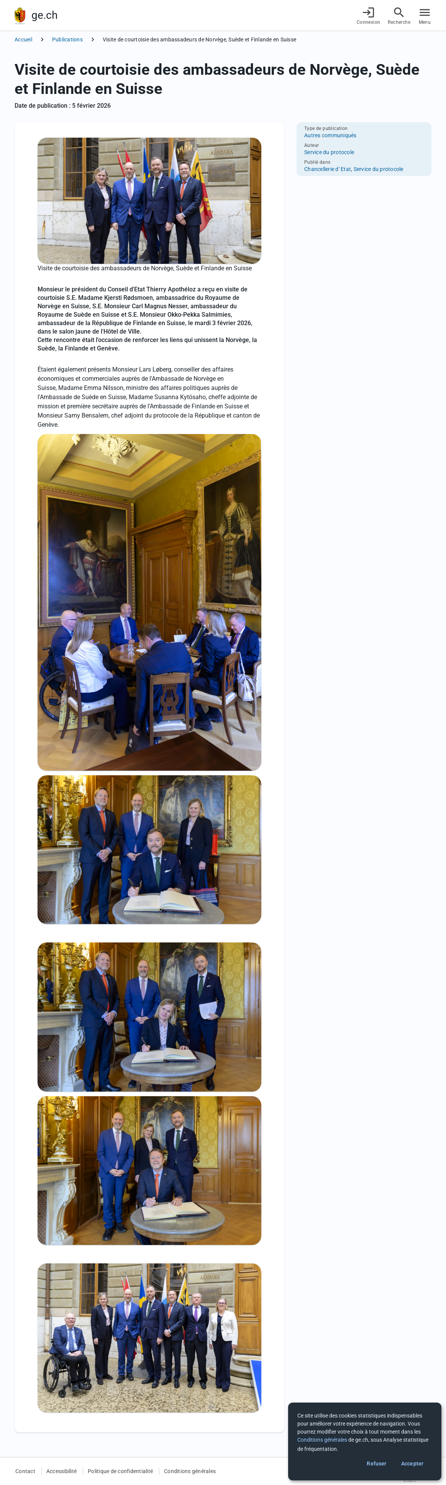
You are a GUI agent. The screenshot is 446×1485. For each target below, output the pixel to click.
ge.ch (44, 15)
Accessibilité (61, 1471)
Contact (25, 1471)
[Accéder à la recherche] (399, 15)
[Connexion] (368, 15)
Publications (67, 39)
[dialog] (364, 1441)
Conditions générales (190, 1471)
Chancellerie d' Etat (327, 169)
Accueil (23, 39)
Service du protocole (329, 152)
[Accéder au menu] (424, 15)
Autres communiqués (330, 135)
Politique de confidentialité (120, 1471)
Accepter (412, 1463)
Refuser (376, 1463)
